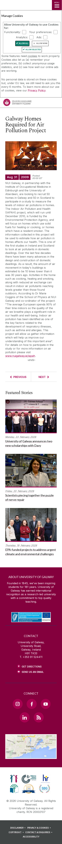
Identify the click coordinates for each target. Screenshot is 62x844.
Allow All (24, 43)
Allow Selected (33, 49)
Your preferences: (40, 32)
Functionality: (12, 32)
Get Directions (32, 666)
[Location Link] (31, 756)
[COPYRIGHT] (17, 832)
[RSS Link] (39, 717)
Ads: (39, 37)
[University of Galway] (17, 103)
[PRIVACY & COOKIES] (39, 828)
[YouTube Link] (46, 704)
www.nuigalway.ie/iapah (20, 356)
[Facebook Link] (32, 704)
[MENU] (57, 5)
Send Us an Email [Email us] (33, 671)
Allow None (41, 43)
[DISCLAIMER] (18, 828)
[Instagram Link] (18, 704)
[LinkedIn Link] (25, 717)
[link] (13, 779)
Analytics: (22, 37)
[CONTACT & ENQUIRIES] (39, 832)
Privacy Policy (36, 90)
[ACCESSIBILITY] (31, 836)
